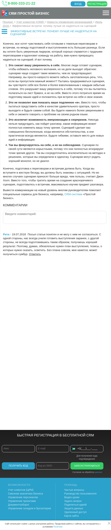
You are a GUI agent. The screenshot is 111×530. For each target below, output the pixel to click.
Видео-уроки (71, 497)
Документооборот (18, 504)
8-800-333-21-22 (21, 3)
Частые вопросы (74, 489)
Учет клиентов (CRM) (30, 21)
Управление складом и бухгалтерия (29, 508)
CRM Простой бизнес (29, 13)
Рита (6, 234)
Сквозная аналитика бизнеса (25, 493)
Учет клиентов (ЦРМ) (21, 489)
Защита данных (73, 508)
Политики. (58, 527)
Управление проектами (22, 500)
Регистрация (97, 3)
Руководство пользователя (80, 493)
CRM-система (73, 194)
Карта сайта (71, 515)
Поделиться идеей (75, 504)
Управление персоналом (23, 497)
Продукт (8, 21)
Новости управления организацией (70, 21)
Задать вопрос (73, 500)
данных (98, 472)
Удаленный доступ (75, 512)
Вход (78, 3)
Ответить (35, 254)
